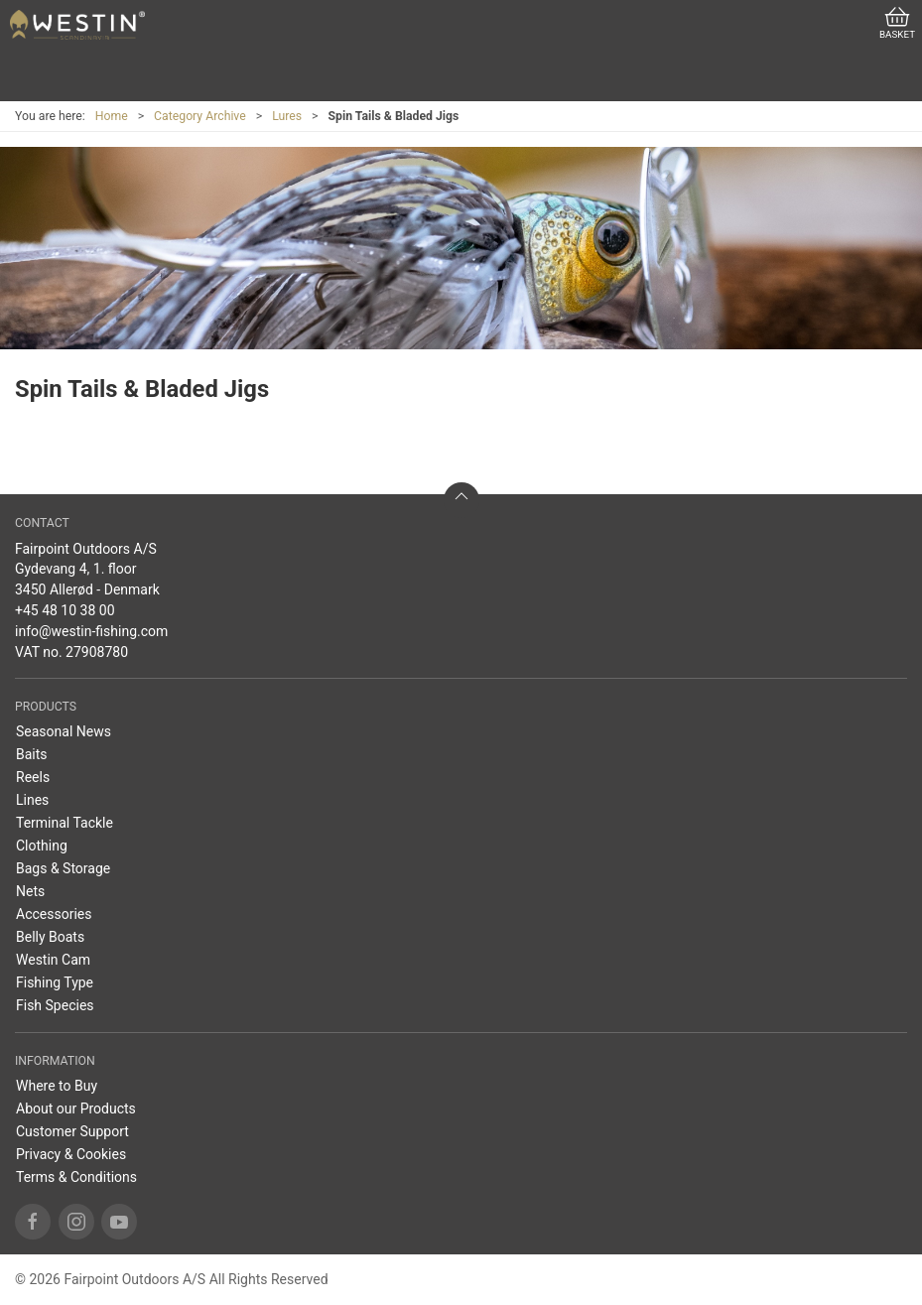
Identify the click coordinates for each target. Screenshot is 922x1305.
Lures (287, 116)
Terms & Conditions (76, 1177)
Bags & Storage (63, 868)
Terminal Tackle (64, 823)
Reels (33, 777)
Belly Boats (50, 937)
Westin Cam (53, 960)
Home (111, 116)
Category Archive (200, 116)
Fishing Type (54, 982)
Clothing (41, 845)
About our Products (76, 1108)
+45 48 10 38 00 (65, 610)
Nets (30, 891)
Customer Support (72, 1131)
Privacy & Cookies (71, 1154)
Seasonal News (63, 731)
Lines (32, 800)
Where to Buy (56, 1086)
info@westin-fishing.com (91, 631)
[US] (77, 25)
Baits (32, 754)
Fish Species (55, 1005)
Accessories (53, 914)
